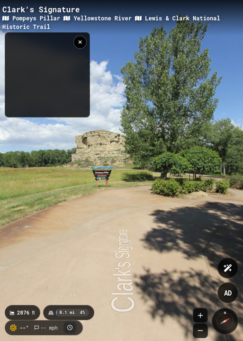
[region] (47, 75)
